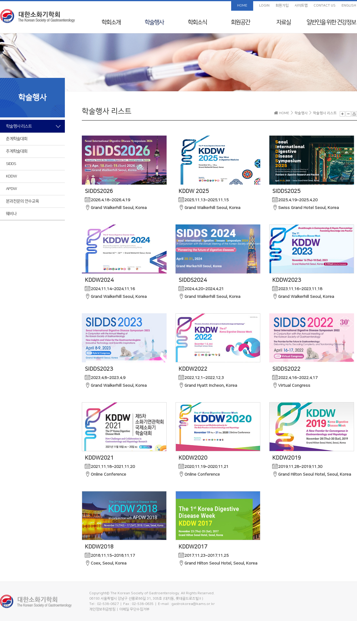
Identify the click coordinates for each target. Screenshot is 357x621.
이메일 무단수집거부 (134, 609)
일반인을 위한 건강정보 (331, 22)
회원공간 (240, 22)
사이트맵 (301, 5)
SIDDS (11, 163)
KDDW (11, 176)
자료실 (283, 22)
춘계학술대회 (16, 138)
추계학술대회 (16, 151)
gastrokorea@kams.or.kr (193, 604)
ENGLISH (349, 5)
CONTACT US (325, 5)
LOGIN (264, 5)
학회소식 (197, 22)
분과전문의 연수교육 (22, 201)
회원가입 (282, 5)
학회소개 (110, 22)
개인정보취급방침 (102, 609)
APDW (11, 188)
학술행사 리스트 (19, 126)
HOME (242, 5)
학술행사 (154, 22)
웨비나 (11, 213)
